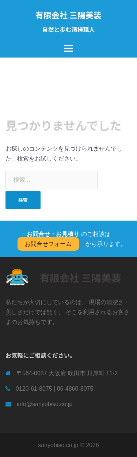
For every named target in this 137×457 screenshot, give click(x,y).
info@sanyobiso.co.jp (44, 404)
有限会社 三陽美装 (68, 15)
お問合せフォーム (48, 244)
